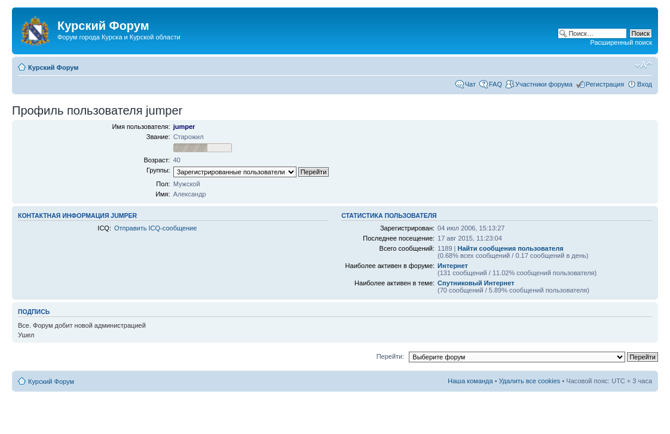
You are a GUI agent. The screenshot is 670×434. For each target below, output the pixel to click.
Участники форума (544, 84)
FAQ (495, 84)
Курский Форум (53, 67)
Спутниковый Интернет (476, 283)
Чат (470, 84)
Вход (644, 84)
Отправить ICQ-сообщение (155, 228)
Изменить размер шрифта (643, 65)
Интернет (453, 265)
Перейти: (391, 356)
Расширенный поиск (621, 42)
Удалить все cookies (530, 380)
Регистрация (605, 84)
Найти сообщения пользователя (511, 248)
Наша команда (470, 380)
